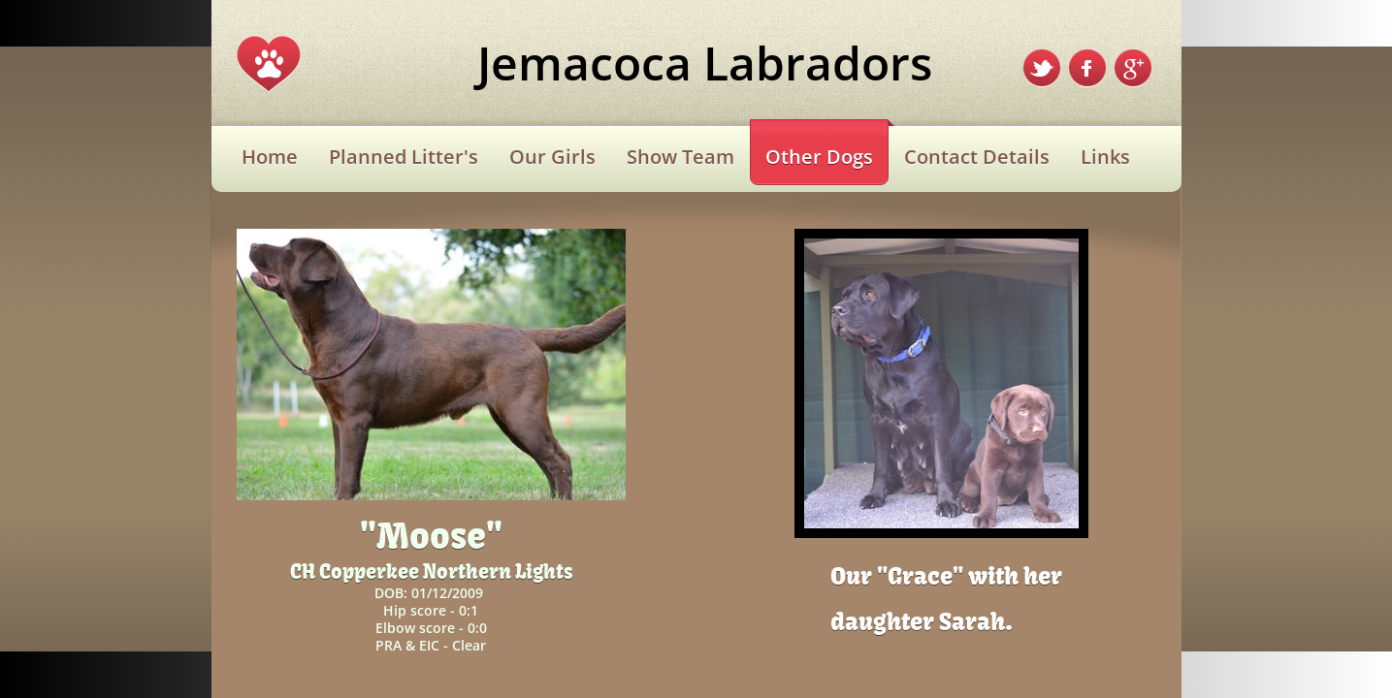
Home (270, 156)
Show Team (680, 156)
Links (1105, 156)
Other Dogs (819, 156)
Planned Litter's (403, 156)
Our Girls (552, 156)
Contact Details (977, 156)
